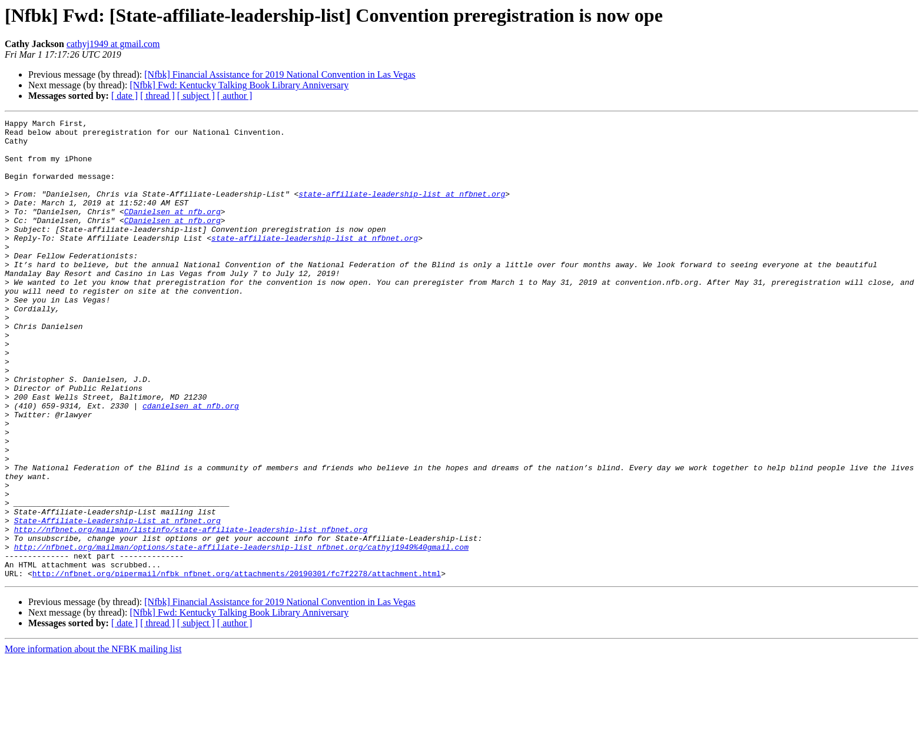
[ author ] (235, 96)
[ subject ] (196, 96)
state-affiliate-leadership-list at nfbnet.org (401, 209)
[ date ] (124, 96)
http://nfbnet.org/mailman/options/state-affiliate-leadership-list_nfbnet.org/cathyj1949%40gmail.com (241, 633)
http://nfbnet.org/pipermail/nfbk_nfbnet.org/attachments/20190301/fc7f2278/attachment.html (236, 665)
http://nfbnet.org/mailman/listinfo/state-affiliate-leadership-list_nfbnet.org (191, 612)
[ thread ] (157, 96)
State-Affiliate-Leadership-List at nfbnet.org (117, 601)
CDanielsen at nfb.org (172, 230)
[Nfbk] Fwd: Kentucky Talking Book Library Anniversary (239, 85)
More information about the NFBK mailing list (93, 741)
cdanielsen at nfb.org (190, 463)
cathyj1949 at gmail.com (113, 44)
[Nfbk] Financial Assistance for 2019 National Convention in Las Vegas (280, 74)
